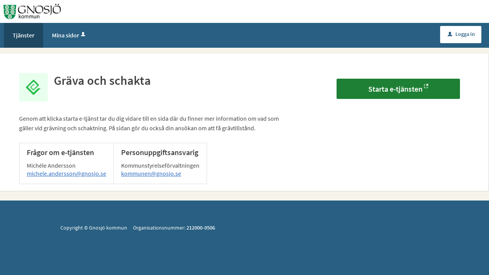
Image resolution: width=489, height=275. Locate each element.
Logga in (461, 34)
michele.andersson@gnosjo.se (66, 173)
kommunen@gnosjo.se (151, 173)
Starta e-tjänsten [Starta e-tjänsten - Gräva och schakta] (395, 89)
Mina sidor (69, 35)
